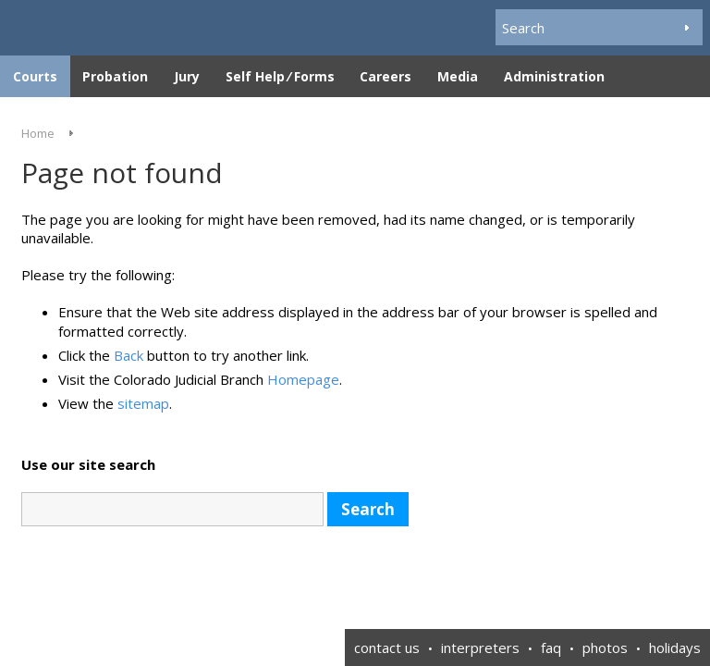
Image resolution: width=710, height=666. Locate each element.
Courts (35, 76)
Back (128, 355)
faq (551, 647)
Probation (115, 76)
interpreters (480, 647)
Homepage (303, 379)
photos (605, 647)
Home (38, 133)
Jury (187, 76)
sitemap (143, 403)
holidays (675, 647)
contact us (387, 647)
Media (457, 76)
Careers (385, 76)
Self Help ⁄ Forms (280, 76)
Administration (554, 76)
